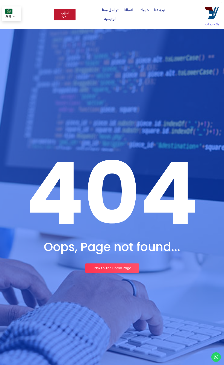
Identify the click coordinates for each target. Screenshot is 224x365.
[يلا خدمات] (212, 12)
